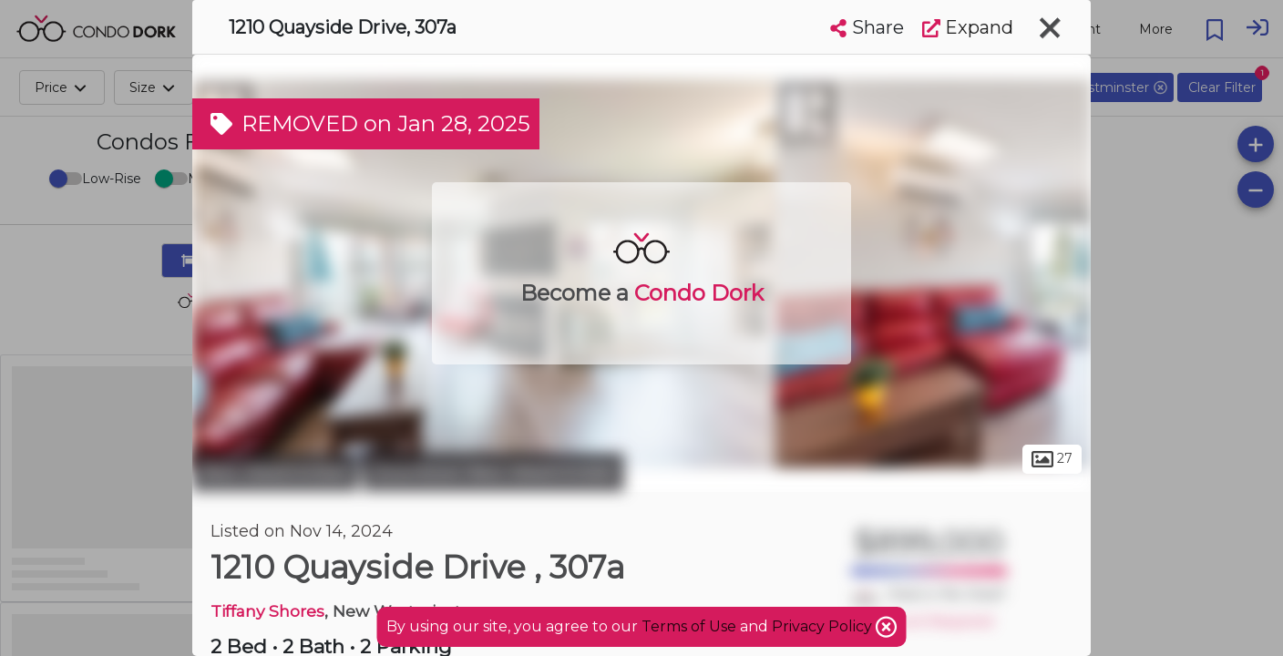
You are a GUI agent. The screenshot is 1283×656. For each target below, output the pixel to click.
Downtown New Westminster (493, 472)
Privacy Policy (824, 626)
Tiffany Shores (267, 610)
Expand (967, 27)
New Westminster (275, 472)
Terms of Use (689, 626)
